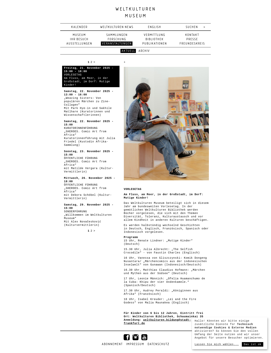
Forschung (117, 39)
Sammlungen (117, 35)
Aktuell (128, 51)
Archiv (144, 51)
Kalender (79, 27)
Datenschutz (158, 344)
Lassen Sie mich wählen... (217, 344)
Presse (192, 39)
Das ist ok (252, 344)
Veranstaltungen (117, 43)
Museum (79, 35)
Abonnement (112, 344)
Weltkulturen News (116, 27)
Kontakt (192, 35)
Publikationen (154, 43)
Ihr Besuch (79, 39)
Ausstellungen (79, 43)
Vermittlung (154, 35)
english (154, 27)
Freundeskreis (192, 43)
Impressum (135, 344)
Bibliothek (154, 39)
